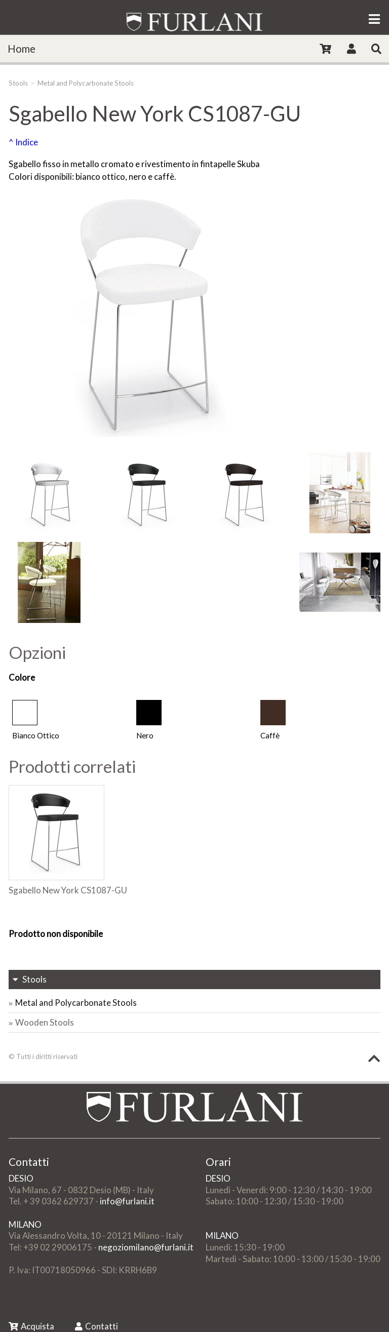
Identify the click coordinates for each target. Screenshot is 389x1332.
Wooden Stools (44, 1022)
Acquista (31, 1326)
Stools (18, 83)
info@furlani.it (127, 1201)
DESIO (21, 1178)
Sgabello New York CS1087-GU (68, 890)
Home (21, 49)
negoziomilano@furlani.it (145, 1247)
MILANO (25, 1224)
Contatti (96, 1326)
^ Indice (23, 142)
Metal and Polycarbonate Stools (85, 83)
